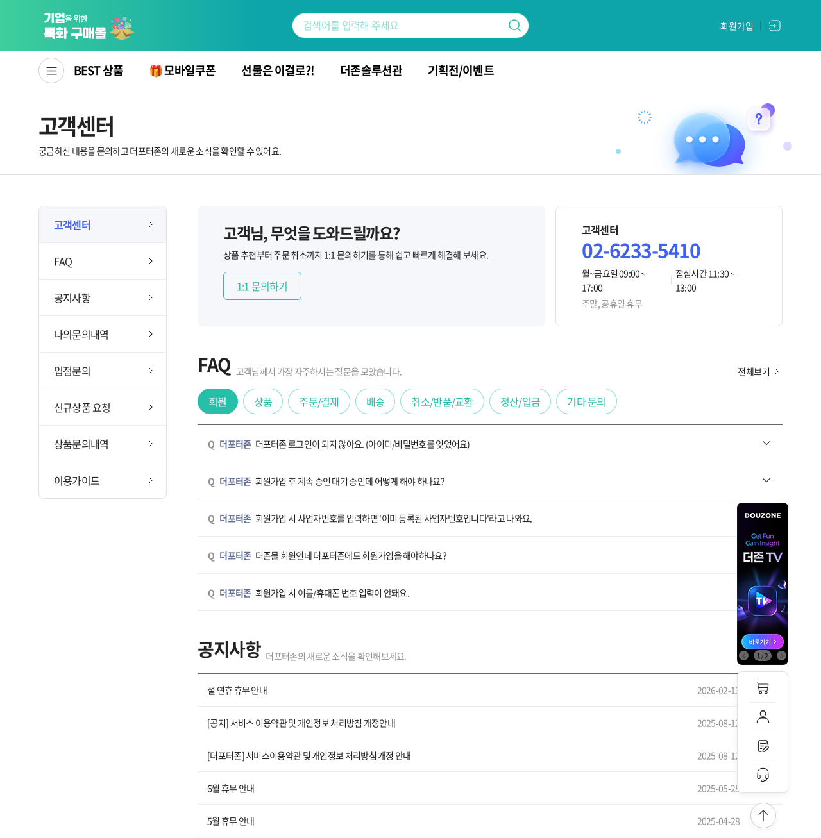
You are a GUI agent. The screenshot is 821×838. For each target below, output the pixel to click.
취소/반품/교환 (442, 401)
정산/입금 (520, 401)
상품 (263, 401)
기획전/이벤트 (461, 70)
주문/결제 (319, 401)
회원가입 (737, 25)
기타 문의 (586, 401)
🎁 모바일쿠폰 (182, 70)
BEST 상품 (98, 70)
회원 (217, 401)
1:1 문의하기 (262, 286)
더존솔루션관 (371, 70)
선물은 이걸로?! (277, 70)
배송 (375, 401)
